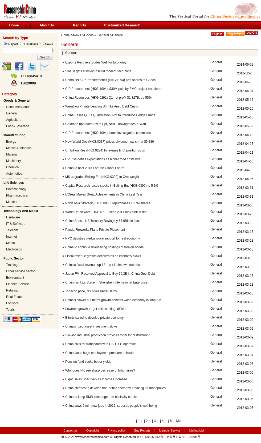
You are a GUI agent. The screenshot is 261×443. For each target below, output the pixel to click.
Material (12, 154)
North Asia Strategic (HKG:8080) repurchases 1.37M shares (107, 203)
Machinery (13, 161)
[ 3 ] (154, 421)
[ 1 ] (138, 421)
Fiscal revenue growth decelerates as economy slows (103, 256)
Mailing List (196, 430)
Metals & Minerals (18, 148)
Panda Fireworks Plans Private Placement (95, 230)
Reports (79, 25)
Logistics (12, 303)
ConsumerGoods (18, 107)
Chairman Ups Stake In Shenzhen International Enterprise (106, 282)
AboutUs (46, 25)
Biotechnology (16, 189)
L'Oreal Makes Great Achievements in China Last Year (103, 194)
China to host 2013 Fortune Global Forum (94, 168)
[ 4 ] (162, 421)
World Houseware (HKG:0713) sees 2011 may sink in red (105, 212)
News (77, 35)
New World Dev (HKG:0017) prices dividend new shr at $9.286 (109, 141)
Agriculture (13, 120)
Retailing (12, 290)
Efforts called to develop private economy (94, 318)
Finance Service (17, 284)
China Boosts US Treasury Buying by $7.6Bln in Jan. (102, 221)
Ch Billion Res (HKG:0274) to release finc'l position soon (105, 150)
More (179, 421)
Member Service (170, 430)
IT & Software (15, 224)
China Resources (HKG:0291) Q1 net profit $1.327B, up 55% (108, 97)
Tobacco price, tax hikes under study (91, 291)
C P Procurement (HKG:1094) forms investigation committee (108, 133)
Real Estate (14, 297)
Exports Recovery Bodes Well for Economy (95, 62)
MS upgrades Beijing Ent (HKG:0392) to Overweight (102, 177)
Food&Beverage (17, 126)
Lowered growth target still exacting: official (95, 309)
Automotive (14, 173)
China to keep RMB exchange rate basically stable (101, 397)
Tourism (11, 310)
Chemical (12, 167)
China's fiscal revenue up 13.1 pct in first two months (102, 265)
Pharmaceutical (17, 195)
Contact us (70, 430)
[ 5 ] (170, 421)
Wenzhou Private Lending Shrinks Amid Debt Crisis (101, 106)
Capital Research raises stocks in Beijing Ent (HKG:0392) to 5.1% (111, 185)
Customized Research (122, 25)
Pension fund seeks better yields (88, 362)
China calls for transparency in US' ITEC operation (101, 344)
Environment (15, 278)
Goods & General (96, 35)
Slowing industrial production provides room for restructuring (107, 335)
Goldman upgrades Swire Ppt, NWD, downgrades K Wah (105, 124)
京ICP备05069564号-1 (151, 436)
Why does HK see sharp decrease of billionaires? (100, 370)
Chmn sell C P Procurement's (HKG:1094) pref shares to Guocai (110, 80)
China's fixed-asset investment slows (91, 326)
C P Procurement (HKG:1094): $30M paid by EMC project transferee (113, 89)
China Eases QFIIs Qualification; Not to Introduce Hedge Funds (110, 115)
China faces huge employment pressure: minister (100, 353)
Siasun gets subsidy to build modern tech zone (98, 71)
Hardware (13, 217)
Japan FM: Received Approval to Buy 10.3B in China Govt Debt (110, 274)
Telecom (12, 230)
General (12, 113)
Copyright (92, 430)
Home (14, 25)
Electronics (14, 249)
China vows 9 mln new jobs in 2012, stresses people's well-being (111, 406)
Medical (11, 202)
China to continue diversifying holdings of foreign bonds (104, 247)
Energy (11, 141)
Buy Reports (142, 430)
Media (10, 243)
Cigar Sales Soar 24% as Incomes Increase (96, 379)
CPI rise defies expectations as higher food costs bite (102, 159)
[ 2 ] (146, 421)
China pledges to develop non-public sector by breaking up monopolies (115, 388)
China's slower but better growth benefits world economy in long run (113, 300)
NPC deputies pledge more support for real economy (102, 238)
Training (12, 265)
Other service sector (20, 271)
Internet (11, 236)
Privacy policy (117, 430)
